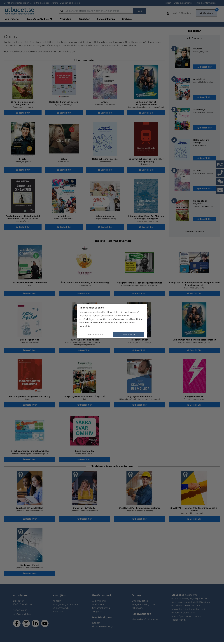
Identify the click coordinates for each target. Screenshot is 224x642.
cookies (97, 312)
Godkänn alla (128, 334)
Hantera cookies (96, 334)
